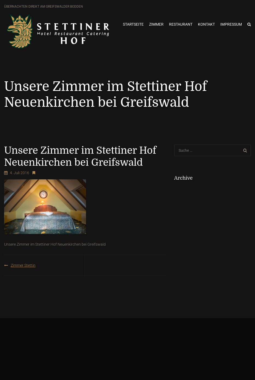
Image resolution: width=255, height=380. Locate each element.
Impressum (231, 24)
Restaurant (180, 24)
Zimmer (156, 24)
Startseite (133, 24)
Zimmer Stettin (23, 265)
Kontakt (206, 24)
